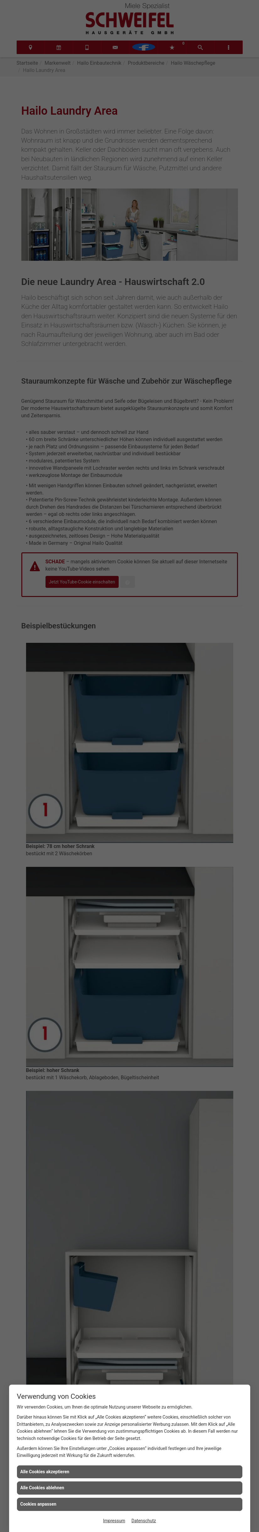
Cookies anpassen (38, 1504)
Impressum (114, 1520)
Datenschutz (144, 1520)
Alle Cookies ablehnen (42, 1487)
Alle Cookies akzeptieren (44, 1471)
